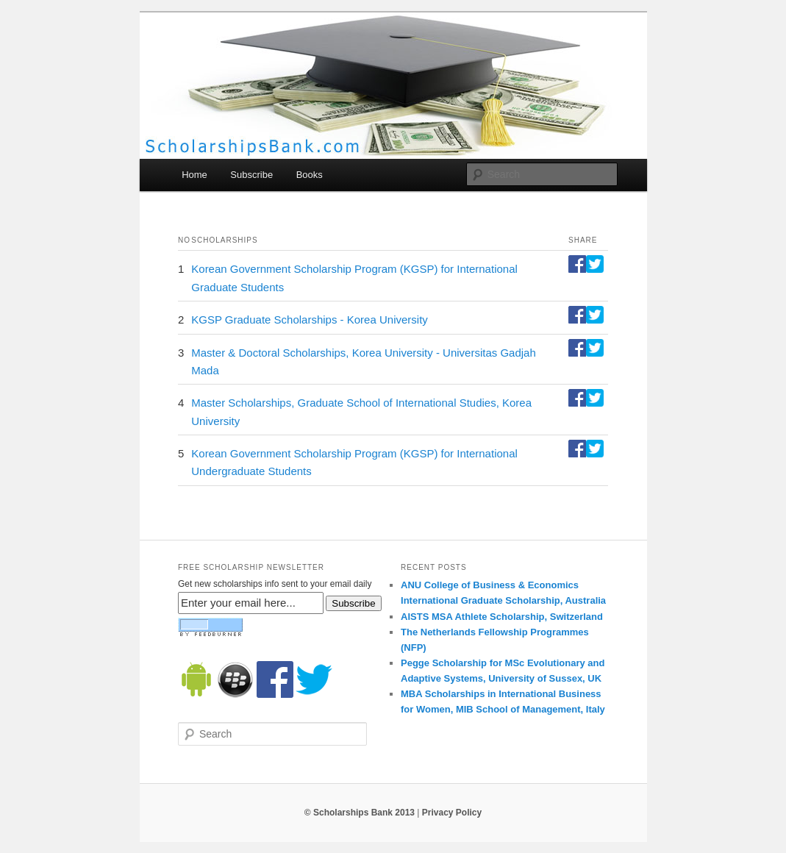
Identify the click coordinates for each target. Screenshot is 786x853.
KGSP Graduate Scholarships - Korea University (309, 319)
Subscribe (251, 174)
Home (194, 174)
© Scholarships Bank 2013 (359, 812)
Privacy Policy (452, 812)
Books (309, 174)
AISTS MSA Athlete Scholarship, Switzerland (502, 616)
